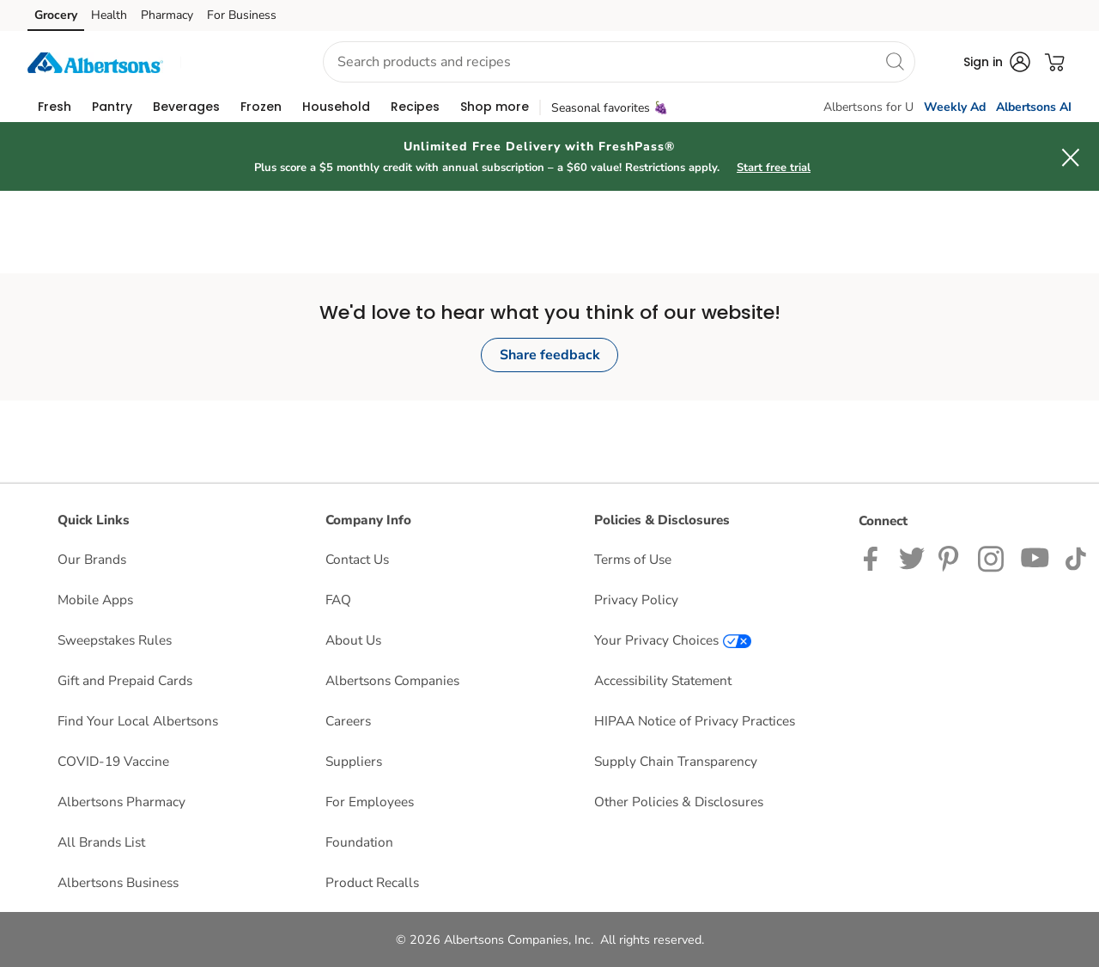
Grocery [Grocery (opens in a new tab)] (55, 15)
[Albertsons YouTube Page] (1035, 557)
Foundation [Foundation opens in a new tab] (359, 842)
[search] (894, 61)
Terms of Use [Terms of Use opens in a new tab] (632, 559)
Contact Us (357, 559)
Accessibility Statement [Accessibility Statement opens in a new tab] (663, 680)
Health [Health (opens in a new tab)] (109, 15)
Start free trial (774, 167)
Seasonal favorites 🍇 (609, 108)
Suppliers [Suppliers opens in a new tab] (353, 761)
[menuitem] (54, 106)
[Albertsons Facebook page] (874, 557)
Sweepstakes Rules (115, 640)
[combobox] (619, 62)
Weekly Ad (955, 107)
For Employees (369, 802)
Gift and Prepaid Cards (125, 680)
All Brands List (101, 842)
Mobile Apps (95, 600)
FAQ (338, 600)
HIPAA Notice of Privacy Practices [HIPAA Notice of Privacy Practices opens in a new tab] (694, 721)
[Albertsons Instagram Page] (992, 557)
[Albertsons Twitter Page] (912, 557)
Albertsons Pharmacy (121, 802)
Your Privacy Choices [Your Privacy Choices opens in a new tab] (672, 640)
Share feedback (550, 355)
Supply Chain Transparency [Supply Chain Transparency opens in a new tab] (675, 761)
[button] (236, 62)
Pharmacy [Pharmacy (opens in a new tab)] (167, 15)
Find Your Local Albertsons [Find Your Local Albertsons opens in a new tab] (138, 721)
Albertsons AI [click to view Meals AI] (1034, 107)
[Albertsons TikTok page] (1075, 557)
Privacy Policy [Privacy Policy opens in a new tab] (636, 600)
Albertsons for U (868, 107)
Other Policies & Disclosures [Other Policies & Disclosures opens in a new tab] (678, 802)
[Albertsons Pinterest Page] (951, 557)
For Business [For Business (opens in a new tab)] (241, 15)
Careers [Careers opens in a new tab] (348, 721)
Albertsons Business (118, 882)
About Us (353, 640)
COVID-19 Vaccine (113, 761)
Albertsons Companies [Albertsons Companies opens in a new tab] (392, 680)
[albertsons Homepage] (95, 61)
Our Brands (92, 559)
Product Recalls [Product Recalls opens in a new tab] (372, 882)
